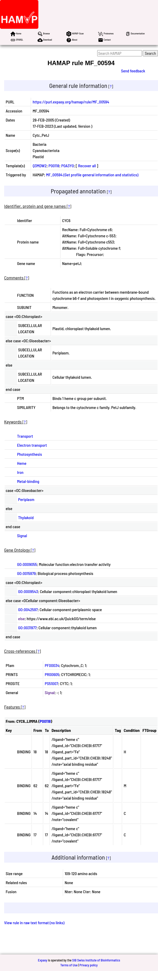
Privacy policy (88, 965)
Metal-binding (28, 481)
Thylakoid (26, 517)
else (21, 618)
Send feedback (133, 70)
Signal (22, 535)
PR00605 (52, 674)
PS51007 (51, 683)
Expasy (42, 960)
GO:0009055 (27, 564)
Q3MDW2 (40, 165)
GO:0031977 (27, 627)
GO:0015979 (26, 573)
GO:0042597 (28, 609)
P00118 (54, 165)
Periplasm (26, 499)
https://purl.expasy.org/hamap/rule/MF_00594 (71, 101)
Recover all (87, 165)
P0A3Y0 (67, 165)
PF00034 (52, 665)
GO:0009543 (28, 591)
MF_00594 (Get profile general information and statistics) (92, 174)
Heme (21, 463)
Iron (20, 472)
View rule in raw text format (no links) (34, 922)
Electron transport (32, 445)
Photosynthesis (29, 454)
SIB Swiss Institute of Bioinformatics (96, 960)
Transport (25, 436)
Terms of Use (69, 965)
